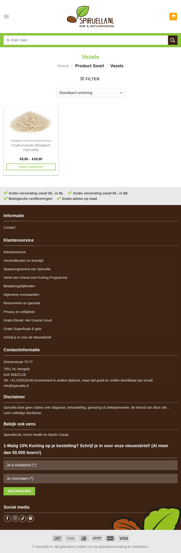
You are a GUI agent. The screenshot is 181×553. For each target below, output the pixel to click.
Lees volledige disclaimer (22, 413)
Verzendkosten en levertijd (23, 260)
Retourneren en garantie (22, 303)
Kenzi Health (33, 435)
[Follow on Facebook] (7, 518)
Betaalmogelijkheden (19, 286)
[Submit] (172, 40)
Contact (9, 227)
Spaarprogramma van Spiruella (27, 269)
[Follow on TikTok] (22, 518)
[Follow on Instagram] (15, 518)
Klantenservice (15, 252)
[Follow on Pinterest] (30, 518)
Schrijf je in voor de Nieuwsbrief (27, 337)
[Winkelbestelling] (90, 93)
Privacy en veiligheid (19, 312)
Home (63, 65)
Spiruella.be (12, 435)
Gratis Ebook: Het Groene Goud (28, 320)
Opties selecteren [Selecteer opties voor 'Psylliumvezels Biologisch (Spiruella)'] (31, 166)
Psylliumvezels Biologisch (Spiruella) (31, 147)
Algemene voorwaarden (21, 294)
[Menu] (6, 16)
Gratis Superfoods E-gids (22, 329)
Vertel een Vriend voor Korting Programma (35, 277)
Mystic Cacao (58, 435)
